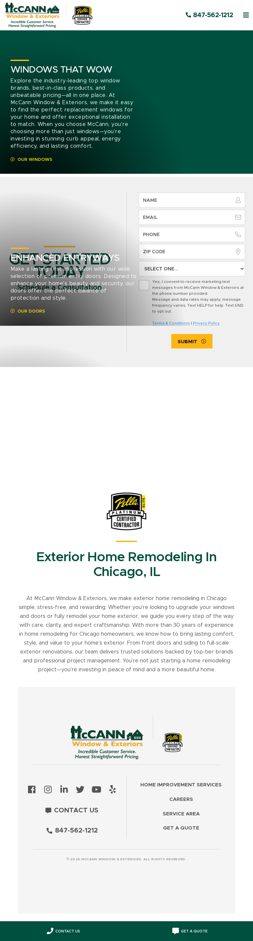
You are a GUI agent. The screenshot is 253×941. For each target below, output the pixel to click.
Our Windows (34, 160)
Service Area (181, 813)
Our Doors (31, 311)
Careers (181, 799)
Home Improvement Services (181, 784)
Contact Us (76, 810)
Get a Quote (181, 828)
